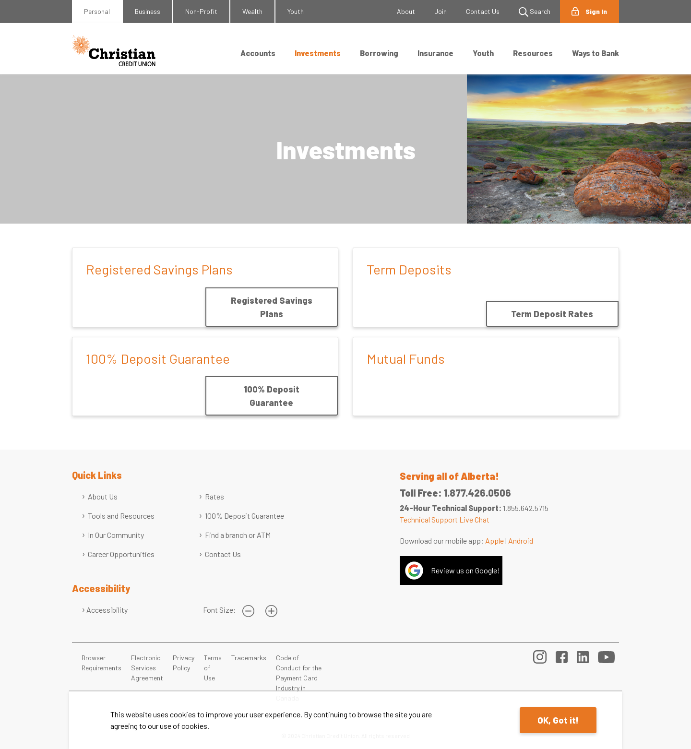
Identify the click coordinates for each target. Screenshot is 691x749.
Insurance (435, 53)
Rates (214, 496)
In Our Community (116, 534)
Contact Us (483, 11)
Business (147, 11)
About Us (103, 496)
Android (520, 540)
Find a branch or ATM (238, 534)
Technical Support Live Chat (444, 519)
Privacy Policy (183, 663)
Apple (494, 540)
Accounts (257, 53)
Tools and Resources (121, 515)
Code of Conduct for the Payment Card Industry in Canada (299, 678)
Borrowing (379, 53)
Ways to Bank (595, 53)
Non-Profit (201, 11)
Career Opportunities (121, 554)
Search (534, 12)
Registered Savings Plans (271, 307)
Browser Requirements (101, 663)
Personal (97, 11)
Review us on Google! (465, 570)
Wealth (252, 11)
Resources (533, 53)
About (406, 11)
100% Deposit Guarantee (271, 396)
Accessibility (107, 609)
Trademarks (248, 658)
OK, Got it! (558, 720)
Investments (318, 53)
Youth (295, 11)
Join (440, 11)
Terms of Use (213, 668)
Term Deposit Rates (552, 314)
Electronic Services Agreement (147, 668)
